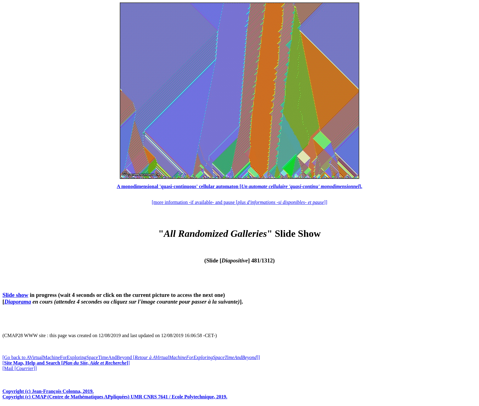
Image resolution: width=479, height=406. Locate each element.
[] (66, 362)
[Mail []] (19, 368)
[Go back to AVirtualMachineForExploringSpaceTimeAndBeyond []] (131, 357)
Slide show (15, 295)
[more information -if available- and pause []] (239, 202)
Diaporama (17, 301)
